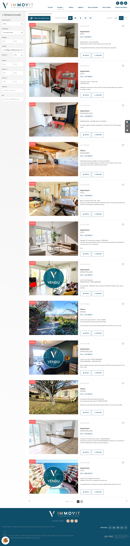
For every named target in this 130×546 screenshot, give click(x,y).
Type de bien (5, 28)
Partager (98, 55)
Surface (5, 69)
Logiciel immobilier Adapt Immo (122, 535)
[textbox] (13, 50)
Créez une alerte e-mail (39, 18)
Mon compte (107, 7)
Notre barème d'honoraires (48, 526)
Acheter (60, 7)
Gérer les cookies (35, 526)
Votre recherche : (6, 20)
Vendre (71, 7)
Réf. (3, 95)
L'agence (80, 7)
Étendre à (4, 55)
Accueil (50, 7)
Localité (4, 46)
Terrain (5, 78)
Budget (4, 37)
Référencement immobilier (120, 537)
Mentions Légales (7, 526)
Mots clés (4, 86)
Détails (86, 55)
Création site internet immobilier (122, 536)
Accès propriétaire (121, 7)
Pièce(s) (4, 60)
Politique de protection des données (21, 526)
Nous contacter (93, 7)
